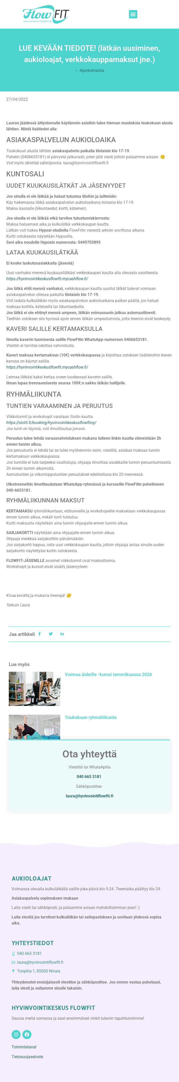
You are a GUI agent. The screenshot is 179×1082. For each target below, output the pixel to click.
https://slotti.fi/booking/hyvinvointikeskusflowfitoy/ (51, 422)
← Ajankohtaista (89, 70)
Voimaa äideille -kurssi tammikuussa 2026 (108, 674)
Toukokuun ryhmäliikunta (91, 717)
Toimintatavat (24, 1047)
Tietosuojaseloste (27, 1056)
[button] (133, 14)
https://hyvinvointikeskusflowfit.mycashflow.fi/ (47, 367)
